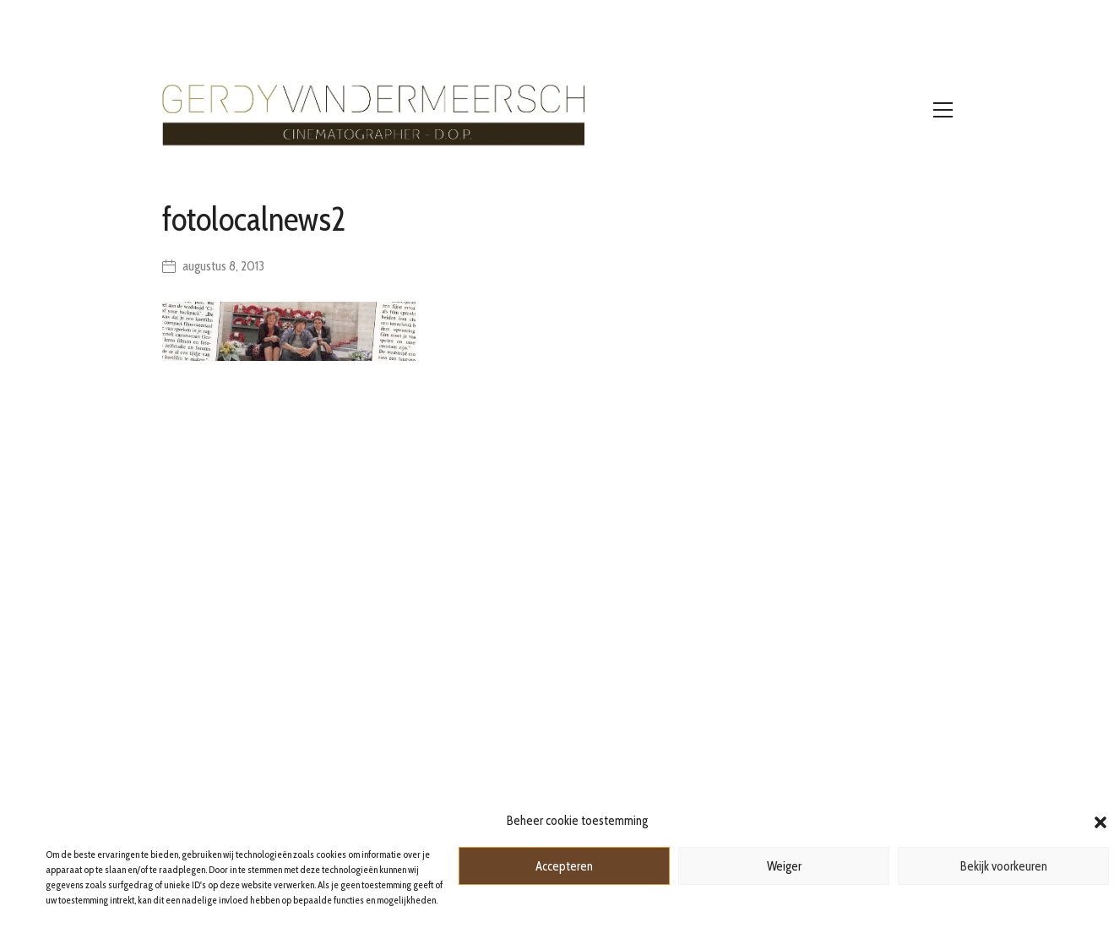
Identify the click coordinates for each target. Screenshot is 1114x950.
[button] (1100, 820)
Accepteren (564, 866)
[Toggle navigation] (943, 110)
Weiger (784, 866)
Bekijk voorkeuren (1003, 866)
